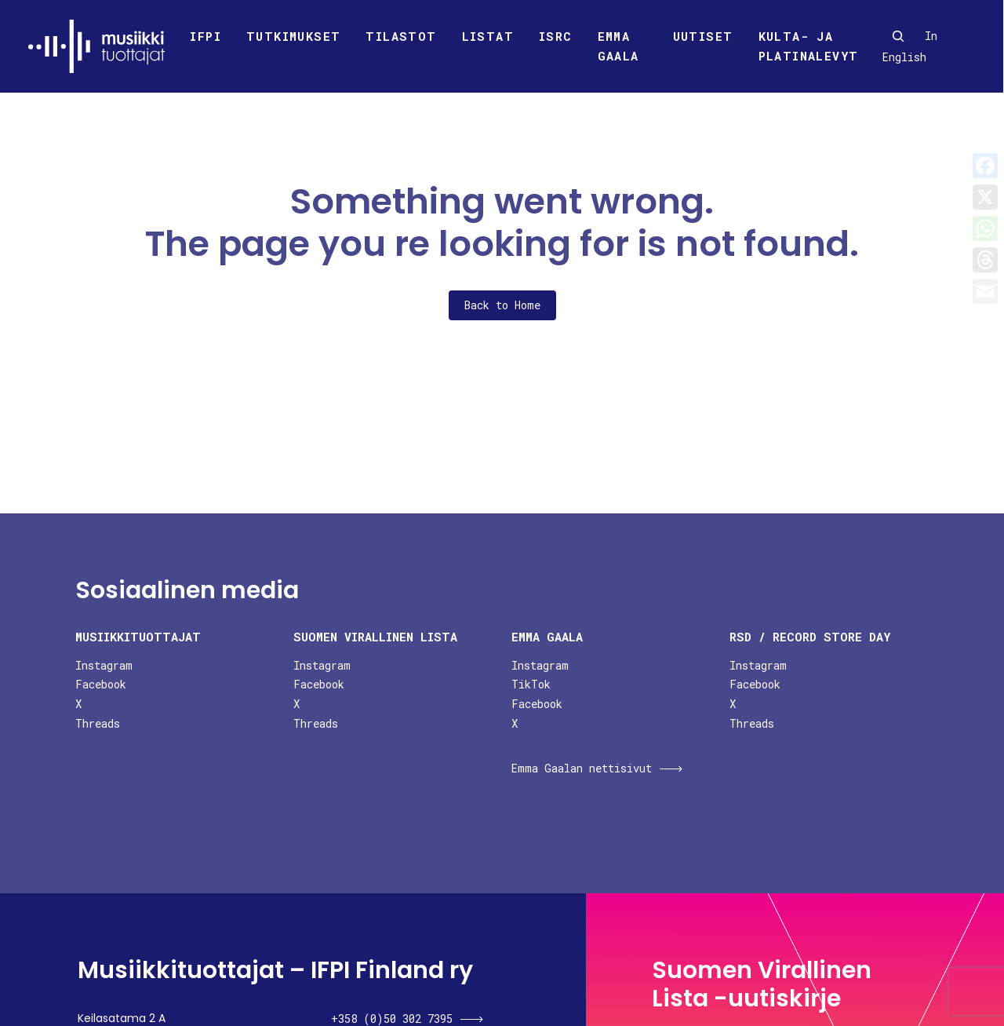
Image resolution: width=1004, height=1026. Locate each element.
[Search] (898, 36)
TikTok (531, 684)
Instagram (104, 665)
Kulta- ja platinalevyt (808, 46)
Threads (97, 723)
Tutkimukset (293, 36)
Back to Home (502, 305)
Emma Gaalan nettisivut (581, 768)
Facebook (100, 684)
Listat (488, 36)
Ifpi (205, 36)
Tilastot (401, 36)
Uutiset (703, 36)
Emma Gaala (618, 46)
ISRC (556, 36)
